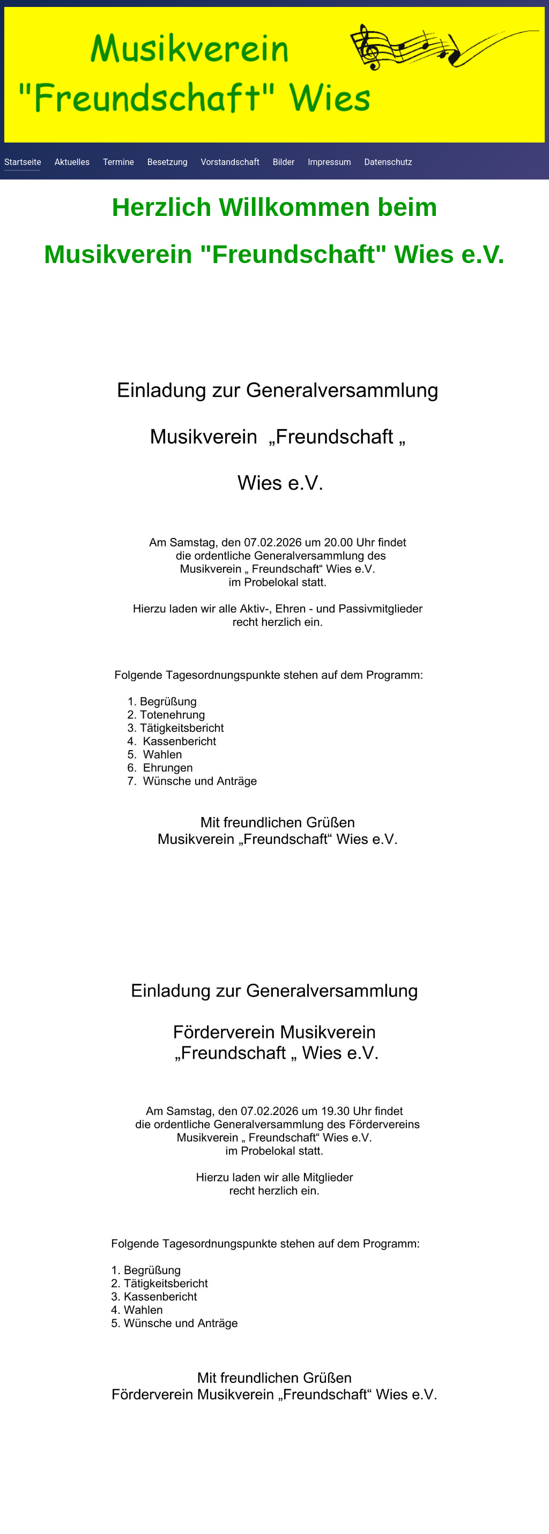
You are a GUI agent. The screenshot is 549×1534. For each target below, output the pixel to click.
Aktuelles (72, 162)
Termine (118, 162)
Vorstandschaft (230, 162)
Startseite (22, 162)
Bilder (284, 162)
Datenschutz (388, 162)
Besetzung (167, 162)
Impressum (329, 162)
